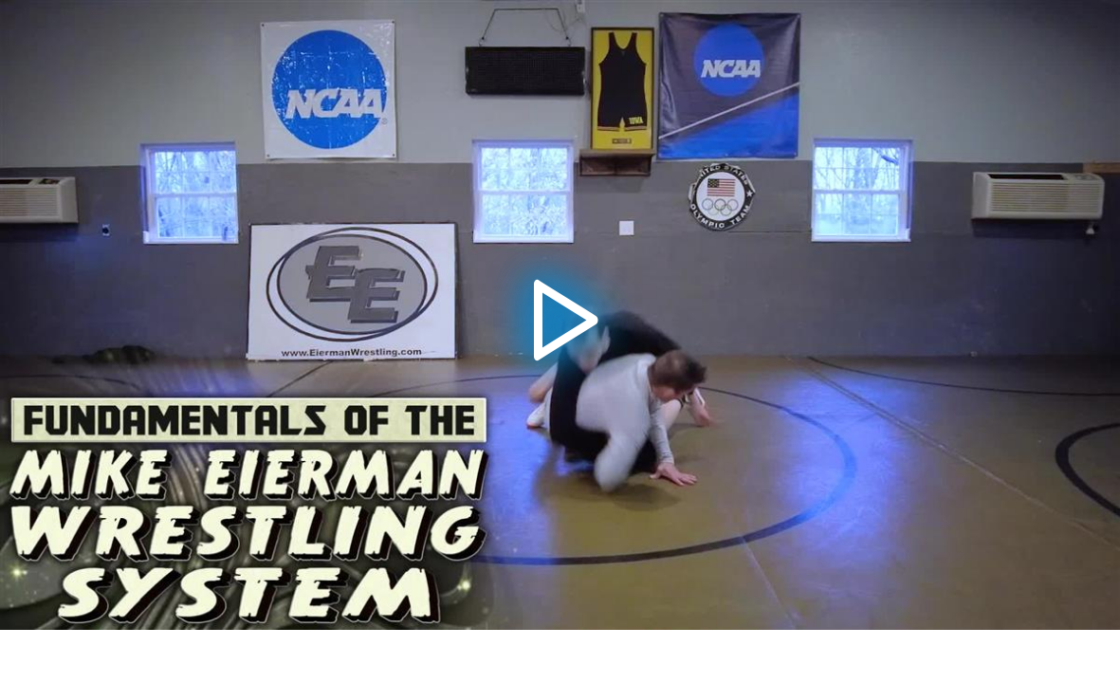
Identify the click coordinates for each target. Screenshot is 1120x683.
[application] (560, 315)
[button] (560, 315)
